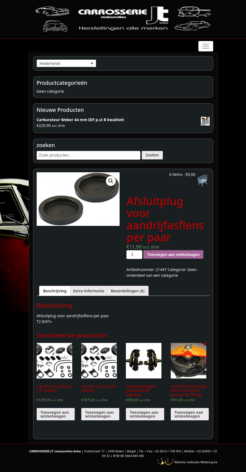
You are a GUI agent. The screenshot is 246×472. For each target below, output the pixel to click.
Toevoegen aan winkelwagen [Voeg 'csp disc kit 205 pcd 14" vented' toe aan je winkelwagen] (54, 414)
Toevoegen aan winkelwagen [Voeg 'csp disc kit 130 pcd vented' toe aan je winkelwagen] (99, 414)
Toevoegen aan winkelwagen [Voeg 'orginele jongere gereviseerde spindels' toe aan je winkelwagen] (144, 414)
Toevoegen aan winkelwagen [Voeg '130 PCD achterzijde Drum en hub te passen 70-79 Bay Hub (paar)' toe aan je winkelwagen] (189, 414)
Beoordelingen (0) (127, 290)
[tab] (55, 291)
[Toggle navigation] (205, 46)
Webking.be (208, 462)
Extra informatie (88, 290)
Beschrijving (55, 290)
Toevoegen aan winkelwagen (173, 254)
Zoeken (152, 155)
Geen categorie (50, 91)
